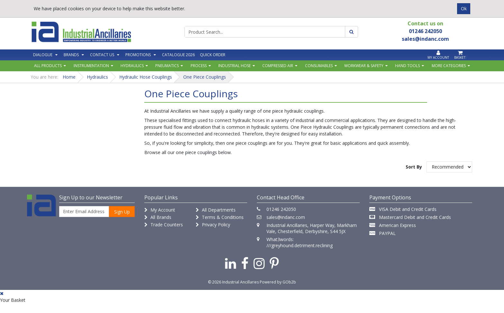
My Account (159, 210)
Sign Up (122, 212)
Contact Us (102, 54)
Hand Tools (407, 65)
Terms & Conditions (220, 217)
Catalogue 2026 (178, 54)
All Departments (216, 210)
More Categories (449, 65)
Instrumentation (91, 65)
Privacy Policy (213, 225)
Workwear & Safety (363, 65)
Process (199, 65)
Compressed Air (277, 65)
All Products (48, 65)
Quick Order (212, 54)
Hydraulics (132, 65)
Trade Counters (163, 225)
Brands (71, 54)
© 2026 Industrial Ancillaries (233, 282)
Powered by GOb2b (278, 282)
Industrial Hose (234, 65)
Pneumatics (167, 65)
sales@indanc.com (285, 217)
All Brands (157, 217)
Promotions (138, 54)
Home (69, 77)
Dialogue (42, 54)
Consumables (319, 65)
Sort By (414, 167)
